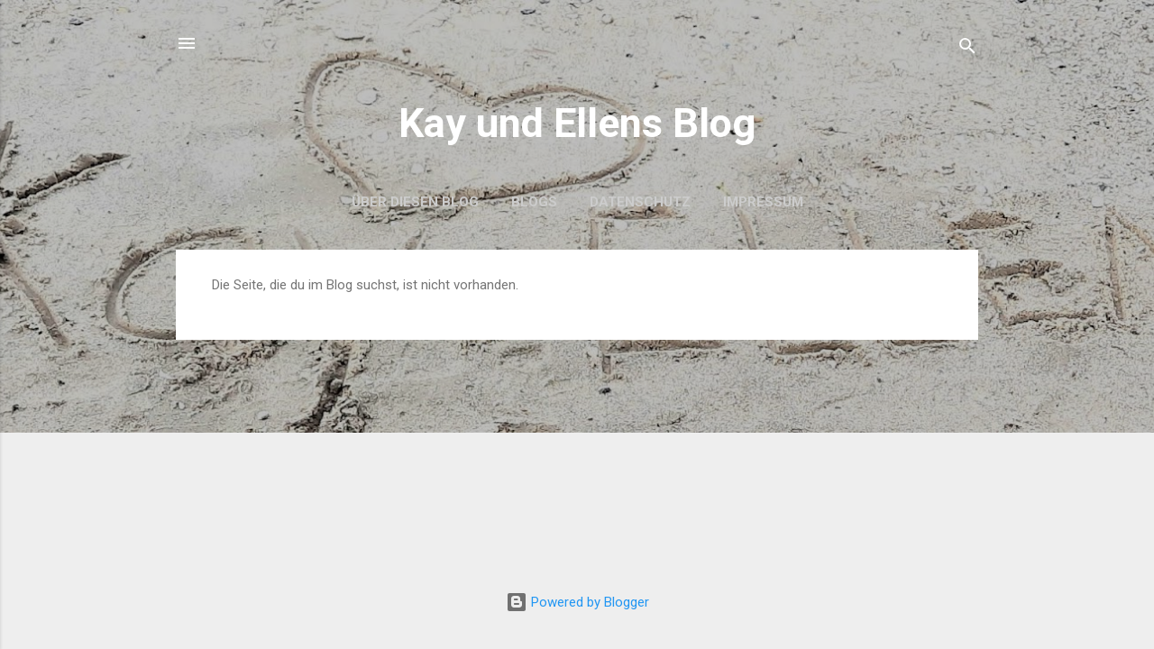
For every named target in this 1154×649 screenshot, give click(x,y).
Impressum (763, 202)
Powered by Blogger (577, 602)
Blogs (534, 202)
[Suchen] (967, 49)
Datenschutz (640, 202)
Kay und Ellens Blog (577, 123)
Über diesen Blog (415, 202)
